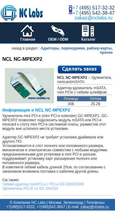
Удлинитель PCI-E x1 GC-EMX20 (30, 188)
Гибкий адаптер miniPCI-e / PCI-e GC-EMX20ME (43, 184)
